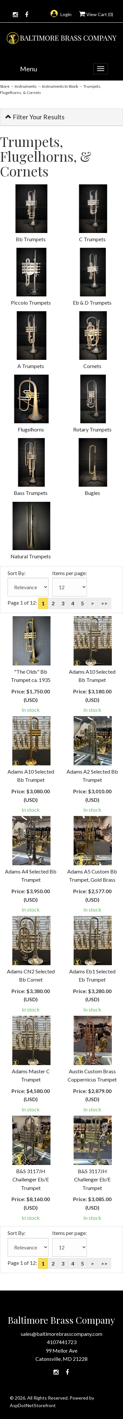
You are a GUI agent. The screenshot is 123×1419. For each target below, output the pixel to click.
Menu (28, 69)
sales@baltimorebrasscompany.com (61, 1334)
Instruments (26, 86)
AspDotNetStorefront (33, 1405)
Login (61, 14)
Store (5, 86)
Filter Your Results (35, 117)
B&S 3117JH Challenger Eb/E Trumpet (30, 1179)
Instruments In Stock (60, 86)
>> (104, 603)
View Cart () (96, 14)
